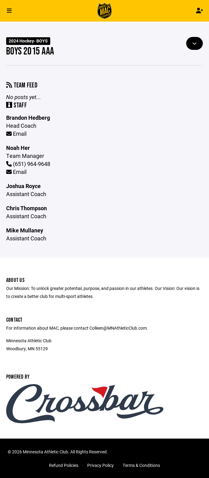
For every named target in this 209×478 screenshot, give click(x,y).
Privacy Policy (100, 465)
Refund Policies (63, 465)
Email (16, 133)
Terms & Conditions (141, 465)
